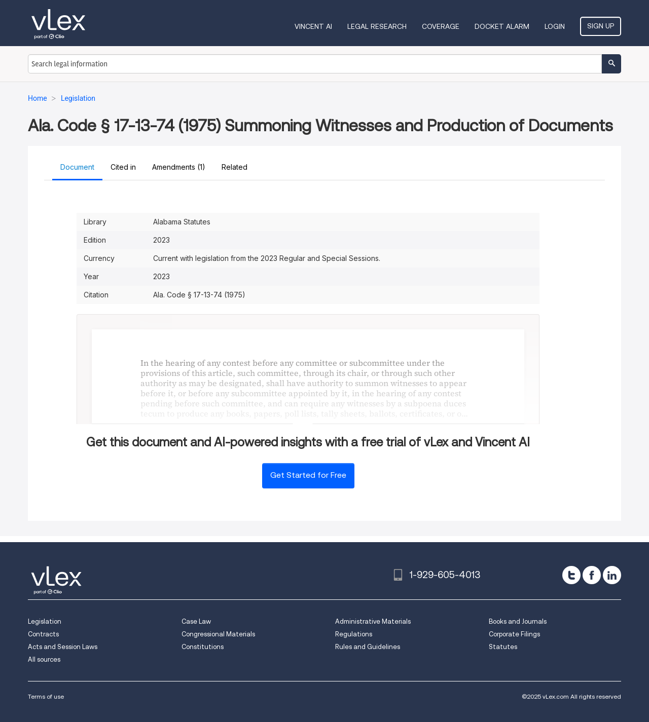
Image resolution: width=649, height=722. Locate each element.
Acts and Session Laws (62, 647)
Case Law (196, 621)
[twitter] (571, 575)
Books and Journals (518, 621)
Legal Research (377, 26)
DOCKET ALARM (502, 26)
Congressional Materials (218, 634)
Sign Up (600, 26)
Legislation (44, 621)
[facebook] (592, 575)
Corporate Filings (514, 634)
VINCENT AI (313, 26)
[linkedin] (612, 575)
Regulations (353, 634)
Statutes (503, 647)
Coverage (440, 26)
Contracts (43, 634)
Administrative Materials (373, 621)
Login (555, 26)
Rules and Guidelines (367, 647)
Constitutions (203, 647)
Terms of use (46, 696)
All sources (44, 659)
